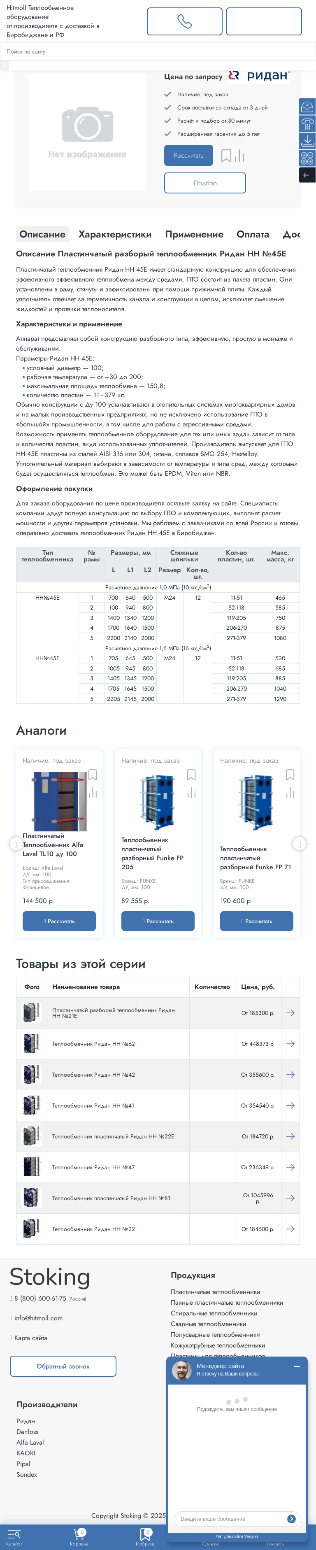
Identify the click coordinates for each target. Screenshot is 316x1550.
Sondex (26, 1474)
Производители (47, 1405)
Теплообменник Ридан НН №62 (93, 1044)
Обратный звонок (63, 1366)
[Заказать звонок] (185, 21)
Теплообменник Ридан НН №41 (93, 1105)
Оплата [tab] (253, 234)
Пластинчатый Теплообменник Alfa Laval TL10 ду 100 (53, 845)
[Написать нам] (264, 21)
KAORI (25, 1453)
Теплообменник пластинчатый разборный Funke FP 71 (255, 858)
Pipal (23, 1464)
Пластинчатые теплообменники (215, 1291)
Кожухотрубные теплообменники (218, 1345)
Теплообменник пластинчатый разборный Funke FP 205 (152, 854)
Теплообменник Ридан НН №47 (93, 1167)
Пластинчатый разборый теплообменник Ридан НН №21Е (113, 1013)
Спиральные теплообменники (214, 1313)
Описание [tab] (42, 234)
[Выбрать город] (127, 21)
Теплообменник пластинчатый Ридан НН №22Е (113, 1136)
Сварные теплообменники (208, 1324)
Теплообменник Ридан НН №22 (93, 1229)
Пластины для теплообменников (218, 1356)
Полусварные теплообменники (215, 1334)
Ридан (25, 1421)
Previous (16, 843)
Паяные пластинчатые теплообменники (227, 1302)
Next (299, 843)
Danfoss (27, 1431)
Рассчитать (188, 155)
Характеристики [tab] (115, 234)
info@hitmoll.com (38, 1318)
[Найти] (4, 65)
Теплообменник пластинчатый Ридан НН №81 (111, 1198)
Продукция (193, 1275)
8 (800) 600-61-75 (40, 1298)
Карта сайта (30, 1338)
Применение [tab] (194, 234)
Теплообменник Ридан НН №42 (93, 1075)
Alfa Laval (30, 1442)
